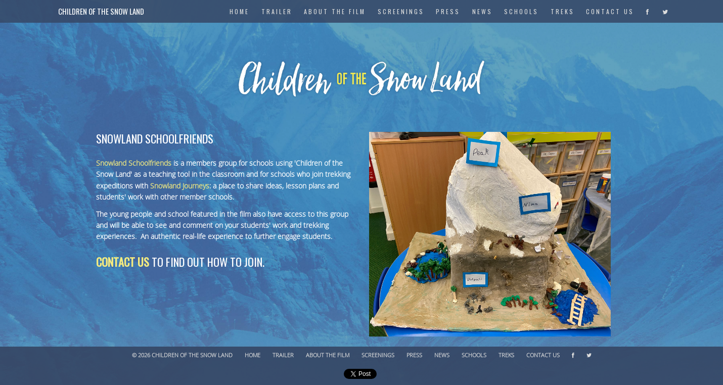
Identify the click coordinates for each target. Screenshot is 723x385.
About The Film (335, 11)
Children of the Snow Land (101, 11)
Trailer (276, 11)
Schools (521, 11)
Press (448, 11)
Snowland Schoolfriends (133, 163)
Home (252, 355)
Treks (562, 11)
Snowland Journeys (179, 186)
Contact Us (610, 11)
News (482, 11)
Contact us (122, 261)
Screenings (401, 11)
